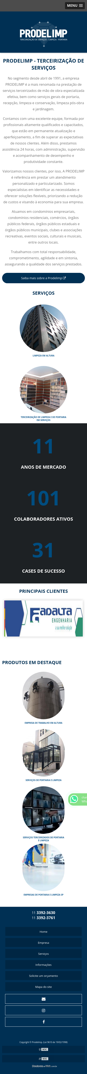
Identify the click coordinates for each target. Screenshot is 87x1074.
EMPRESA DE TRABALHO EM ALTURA (43, 722)
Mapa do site (43, 987)
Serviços (43, 954)
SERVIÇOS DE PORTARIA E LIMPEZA (44, 780)
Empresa (43, 943)
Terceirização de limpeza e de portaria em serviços (43, 419)
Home (43, 932)
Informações (44, 965)
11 (43, 912)
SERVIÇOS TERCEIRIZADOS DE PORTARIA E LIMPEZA (43, 839)
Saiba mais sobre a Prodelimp (43, 278)
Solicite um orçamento (43, 976)
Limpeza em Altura (43, 355)
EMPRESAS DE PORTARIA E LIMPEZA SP (43, 894)
